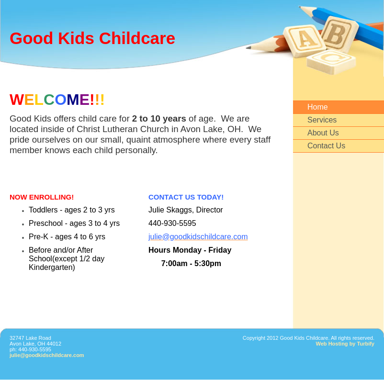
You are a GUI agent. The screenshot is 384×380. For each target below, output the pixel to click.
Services (322, 120)
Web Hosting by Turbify (345, 343)
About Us (323, 133)
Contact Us (326, 146)
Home (317, 107)
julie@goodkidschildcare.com (47, 355)
